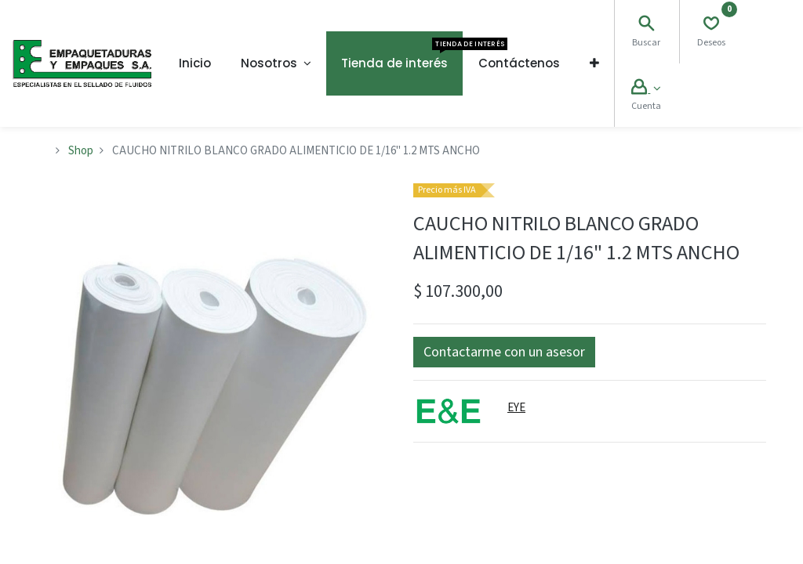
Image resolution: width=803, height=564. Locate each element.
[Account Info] (645, 89)
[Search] (646, 25)
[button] (594, 63)
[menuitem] (195, 63)
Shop (80, 151)
